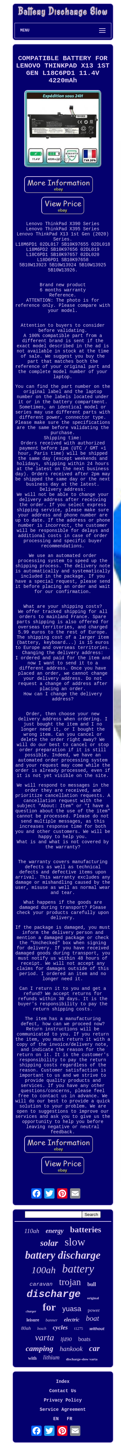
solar (49, 1243)
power (94, 1310)
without (96, 1328)
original (93, 1298)
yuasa (71, 1309)
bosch (41, 1328)
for (49, 1307)
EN (56, 1418)
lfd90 (66, 1339)
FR (69, 1418)
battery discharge (63, 1255)
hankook (71, 1349)
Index (62, 1381)
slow (75, 1242)
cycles (60, 1327)
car (94, 1348)
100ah (43, 1270)
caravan (41, 1284)
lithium (51, 1357)
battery (78, 1269)
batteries (85, 1229)
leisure (32, 1320)
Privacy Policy (63, 1400)
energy (54, 1230)
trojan (70, 1282)
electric (71, 1319)
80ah (26, 1328)
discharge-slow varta (81, 1359)
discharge (53, 1294)
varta (44, 1337)
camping (39, 1348)
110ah (31, 1231)
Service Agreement (63, 1409)
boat (92, 1318)
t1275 (78, 1328)
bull (91, 1284)
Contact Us (62, 1390)
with (32, 1358)
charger (31, 1311)
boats (84, 1339)
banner (51, 1320)
